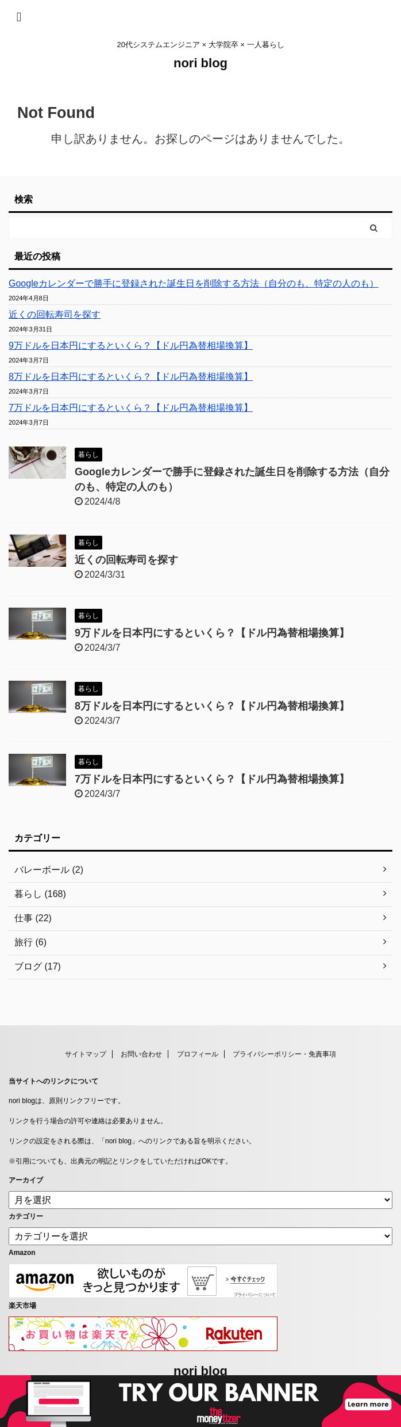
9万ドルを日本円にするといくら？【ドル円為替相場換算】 (131, 345)
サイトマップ (85, 1054)
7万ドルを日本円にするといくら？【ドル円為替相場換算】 (131, 408)
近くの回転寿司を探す (55, 314)
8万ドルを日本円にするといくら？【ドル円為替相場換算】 (131, 376)
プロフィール (197, 1054)
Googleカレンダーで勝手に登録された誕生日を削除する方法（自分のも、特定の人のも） (194, 283)
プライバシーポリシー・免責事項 (284, 1054)
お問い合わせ (141, 1054)
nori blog (200, 63)
